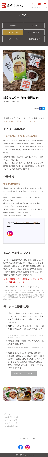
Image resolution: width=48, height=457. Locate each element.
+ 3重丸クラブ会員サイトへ (24, 373)
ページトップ (24, 438)
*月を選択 (34, 25)
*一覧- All (13, 25)
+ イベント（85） (34, 32)
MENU (45, 5)
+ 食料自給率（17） (34, 39)
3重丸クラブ (40, 5)
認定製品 (34, 5)
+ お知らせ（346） (12, 32)
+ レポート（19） (13, 39)
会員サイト (11, 326)
